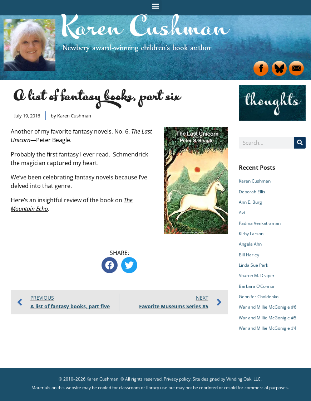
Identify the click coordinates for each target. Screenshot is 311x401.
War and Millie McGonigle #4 (267, 328)
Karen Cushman (255, 181)
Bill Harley (249, 254)
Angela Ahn (250, 244)
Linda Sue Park (253, 265)
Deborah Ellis (252, 191)
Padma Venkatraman (260, 223)
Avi (242, 212)
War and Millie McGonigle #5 (267, 317)
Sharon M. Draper (257, 275)
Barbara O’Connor (257, 286)
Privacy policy (177, 379)
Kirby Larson (251, 233)
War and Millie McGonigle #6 (267, 307)
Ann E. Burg (250, 202)
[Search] (300, 143)
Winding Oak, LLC (243, 379)
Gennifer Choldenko (258, 296)
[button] (156, 6)
